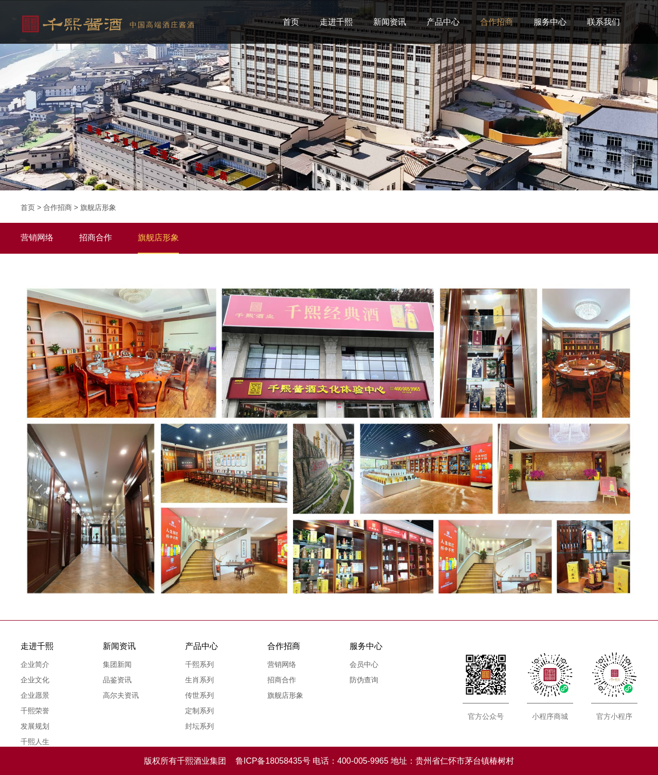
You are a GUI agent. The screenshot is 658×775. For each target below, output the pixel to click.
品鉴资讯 (117, 680)
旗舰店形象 (98, 207)
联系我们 (603, 21)
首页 (291, 21)
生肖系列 (199, 680)
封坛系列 (199, 726)
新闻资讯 (389, 21)
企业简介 (35, 664)
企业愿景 (35, 695)
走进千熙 (336, 21)
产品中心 (443, 21)
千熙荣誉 (35, 711)
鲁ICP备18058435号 (272, 760)
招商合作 (281, 680)
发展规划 (35, 726)
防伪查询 (364, 680)
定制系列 (199, 711)
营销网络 (281, 664)
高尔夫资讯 (121, 695)
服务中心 (550, 21)
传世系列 (199, 695)
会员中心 (364, 664)
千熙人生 (35, 741)
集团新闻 (117, 664)
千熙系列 (199, 664)
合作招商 (496, 21)
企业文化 (35, 680)
